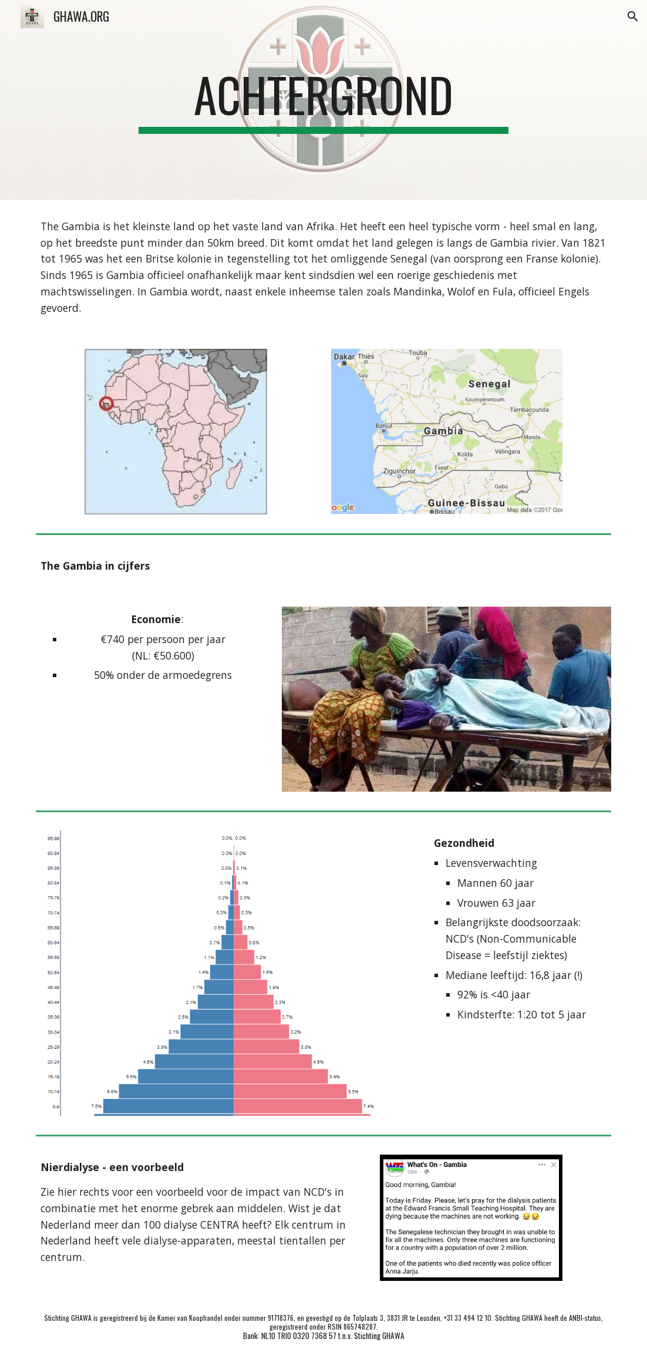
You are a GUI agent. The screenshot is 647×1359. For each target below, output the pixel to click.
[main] (323, 100)
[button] (633, 16)
